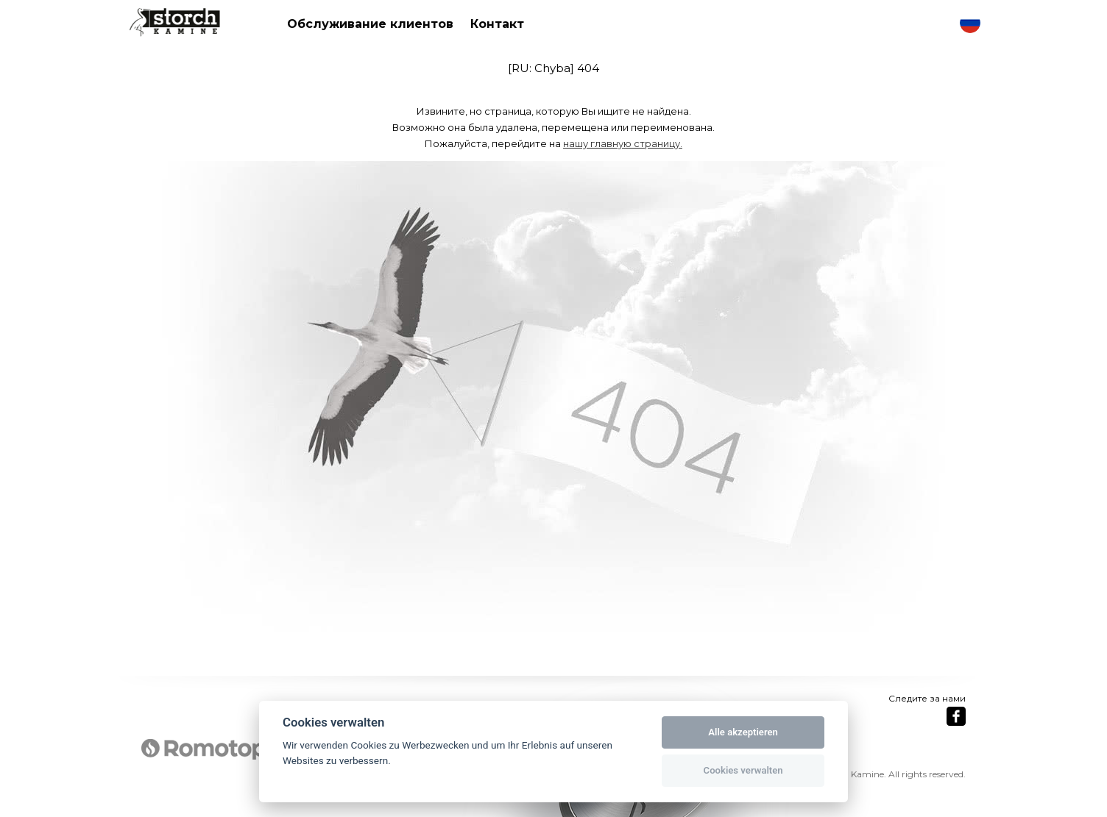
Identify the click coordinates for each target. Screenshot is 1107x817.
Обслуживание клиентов (370, 24)
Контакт (497, 24)
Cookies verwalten (743, 770)
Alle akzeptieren (743, 732)
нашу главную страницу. (622, 143)
